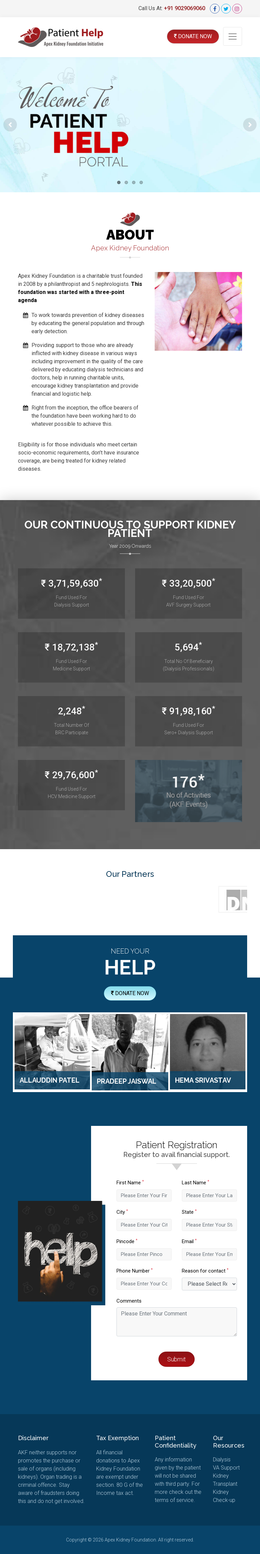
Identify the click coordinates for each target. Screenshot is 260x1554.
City (139, 1212)
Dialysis (222, 1459)
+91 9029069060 (184, 8)
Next (250, 124)
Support (226, 1467)
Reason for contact (221, 1270)
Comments (145, 1301)
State (205, 1212)
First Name (147, 1182)
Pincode (143, 1241)
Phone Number (151, 1270)
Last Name (212, 1182)
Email (205, 1241)
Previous (10, 124)
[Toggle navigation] (232, 36)
